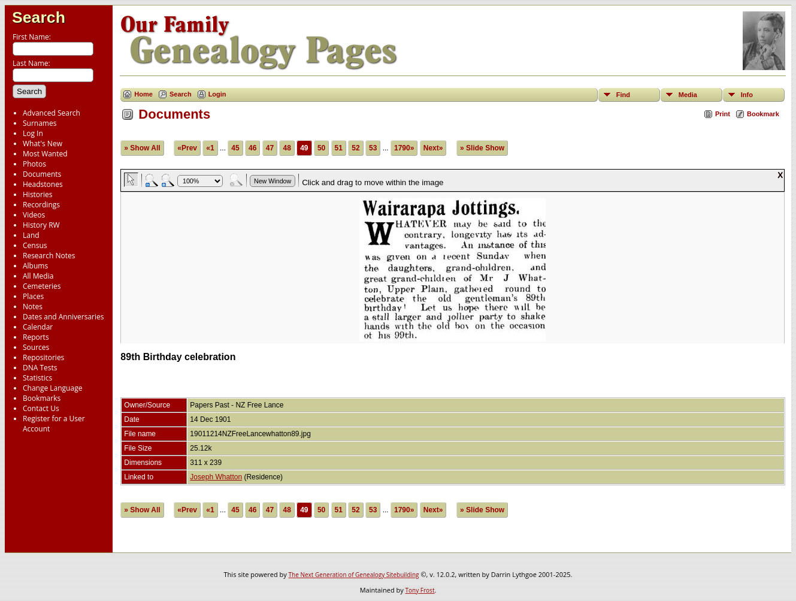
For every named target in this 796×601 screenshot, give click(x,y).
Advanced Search (51, 113)
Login (217, 94)
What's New (42, 143)
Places (33, 296)
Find (623, 94)
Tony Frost (420, 590)
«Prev (187, 148)
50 (321, 148)
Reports (36, 337)
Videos (34, 215)
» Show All (142, 148)
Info (747, 94)
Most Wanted (45, 154)
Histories (37, 194)
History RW (41, 225)
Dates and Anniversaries (63, 317)
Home (143, 94)
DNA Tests (40, 368)
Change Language (52, 388)
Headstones (43, 184)
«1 (210, 148)
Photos (34, 164)
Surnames (39, 123)
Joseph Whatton (216, 477)
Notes (33, 306)
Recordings (41, 205)
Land (31, 235)
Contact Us (41, 408)
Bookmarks (41, 398)
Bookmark (763, 113)
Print (722, 113)
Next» (433, 148)
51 (339, 148)
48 (286, 148)
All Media (38, 276)
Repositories (43, 357)
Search (38, 17)
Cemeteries (42, 286)
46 (252, 148)
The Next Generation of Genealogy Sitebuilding (354, 574)
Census (35, 245)
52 (355, 148)
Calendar (38, 327)
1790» (404, 148)
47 (270, 148)
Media (688, 94)
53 (373, 148)
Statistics (37, 378)
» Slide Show (482, 148)
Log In (33, 133)
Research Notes (49, 255)
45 (235, 148)
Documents (42, 174)
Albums (35, 266)
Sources (36, 347)
